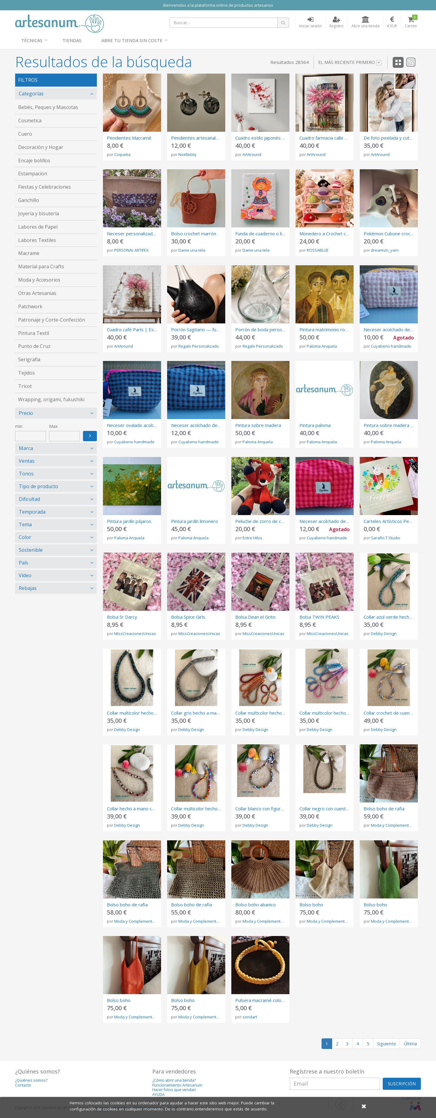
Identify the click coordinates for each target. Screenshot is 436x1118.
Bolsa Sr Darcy (122, 617)
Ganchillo (28, 200)
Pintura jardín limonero (194, 521)
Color (25, 537)
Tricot (25, 386)
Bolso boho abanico (255, 904)
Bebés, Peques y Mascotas (48, 107)
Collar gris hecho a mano (196, 713)
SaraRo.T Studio (385, 538)
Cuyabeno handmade (391, 346)
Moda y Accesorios (39, 279)
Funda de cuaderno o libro (262, 233)
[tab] (56, 93)
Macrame (28, 253)
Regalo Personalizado (198, 346)
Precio (26, 413)
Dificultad (29, 499)
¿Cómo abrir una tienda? (174, 1080)
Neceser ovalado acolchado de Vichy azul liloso (155, 425)
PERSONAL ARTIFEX (131, 250)
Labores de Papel (38, 226)
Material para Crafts (41, 266)
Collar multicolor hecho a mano (138, 713)
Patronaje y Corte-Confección (51, 319)
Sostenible (31, 550)
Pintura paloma (315, 425)
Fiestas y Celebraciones (44, 187)
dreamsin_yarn (385, 250)
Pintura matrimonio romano (327, 329)
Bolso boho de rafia (384, 808)
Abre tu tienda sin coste (132, 40)
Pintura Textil (33, 333)
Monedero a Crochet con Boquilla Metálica (343, 233)
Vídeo (25, 575)
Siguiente (386, 1043)
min (18, 426)
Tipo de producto (38, 486)
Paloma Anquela (322, 346)
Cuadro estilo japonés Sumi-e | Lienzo (275, 138)
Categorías (31, 93)
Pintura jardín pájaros (129, 521)
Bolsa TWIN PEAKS (319, 617)
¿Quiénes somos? (31, 1080)
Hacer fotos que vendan (174, 1089)
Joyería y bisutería (38, 213)
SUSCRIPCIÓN (402, 1084)
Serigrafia (29, 359)
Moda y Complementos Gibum (398, 825)
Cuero (25, 134)
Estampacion (32, 173)
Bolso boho (311, 904)
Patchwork (30, 306)
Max (53, 426)
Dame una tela (191, 250)
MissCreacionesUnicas (135, 633)
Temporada (32, 511)
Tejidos (26, 372)
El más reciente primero (350, 62)
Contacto (23, 1085)
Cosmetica (29, 120)
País (23, 562)
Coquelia (122, 154)
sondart (250, 1017)
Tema (25, 524)
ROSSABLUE (318, 250)
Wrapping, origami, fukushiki (51, 399)
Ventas (27, 461)
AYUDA (158, 1094)
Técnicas (31, 40)
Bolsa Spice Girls (188, 617)
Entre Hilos (252, 538)
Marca (26, 448)
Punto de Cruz (34, 346)
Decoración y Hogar (40, 147)
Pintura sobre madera (258, 425)
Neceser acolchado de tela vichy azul (209, 425)
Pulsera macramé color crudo (265, 1000)
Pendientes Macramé (129, 138)
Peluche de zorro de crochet (265, 521)
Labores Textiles (37, 240)
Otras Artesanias (37, 293)
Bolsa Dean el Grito (255, 617)
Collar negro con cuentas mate (331, 808)
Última (410, 1043)
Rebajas (28, 588)
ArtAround (252, 154)
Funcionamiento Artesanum (177, 1085)
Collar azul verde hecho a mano (396, 617)
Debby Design (384, 633)
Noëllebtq (187, 154)
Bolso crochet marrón (193, 233)
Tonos (26, 473)
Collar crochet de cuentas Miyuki (397, 713)
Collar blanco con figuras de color (269, 808)
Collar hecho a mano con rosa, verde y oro (150, 808)
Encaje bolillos (34, 160)
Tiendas (71, 40)
